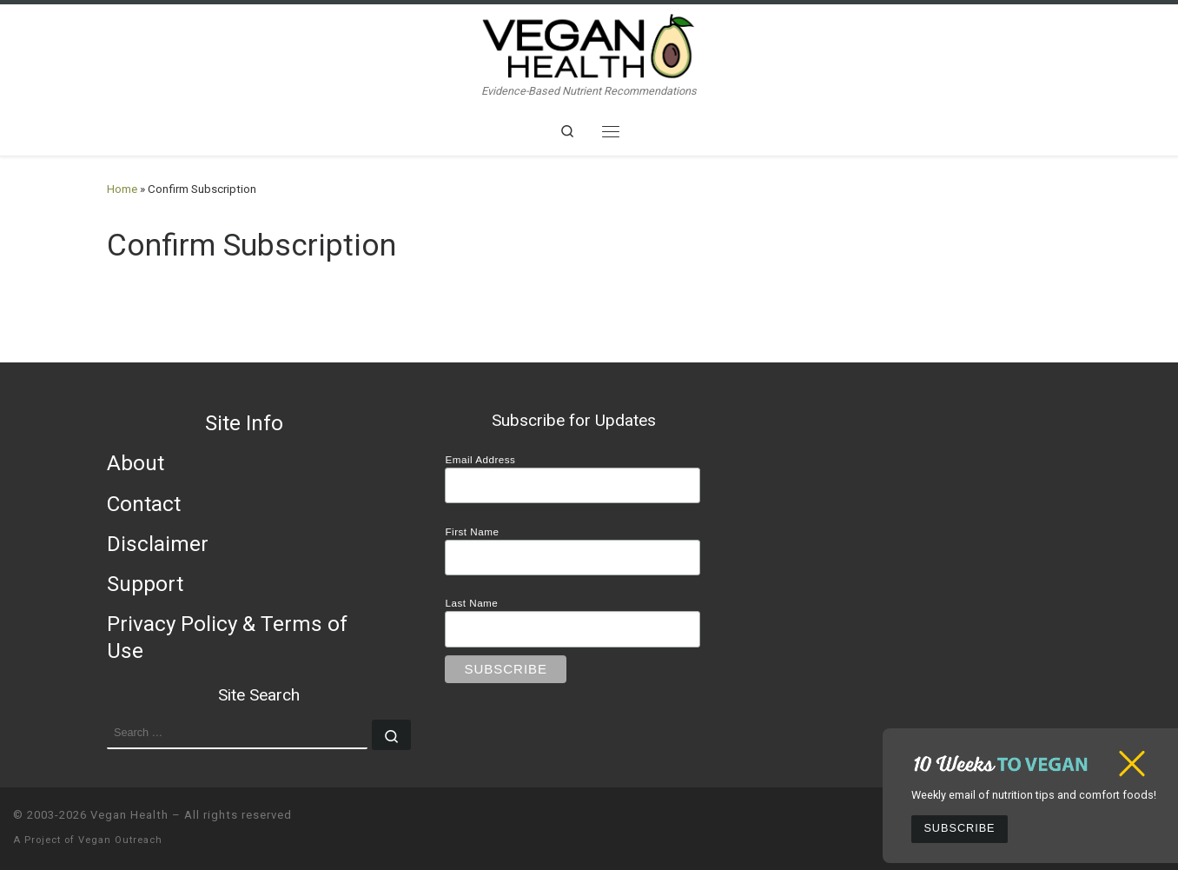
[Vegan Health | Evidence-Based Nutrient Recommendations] (589, 44)
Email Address (480, 459)
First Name (472, 531)
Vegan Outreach (120, 840)
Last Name (471, 602)
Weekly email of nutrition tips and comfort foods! (1033, 794)
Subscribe (959, 828)
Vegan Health (129, 814)
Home (122, 189)
